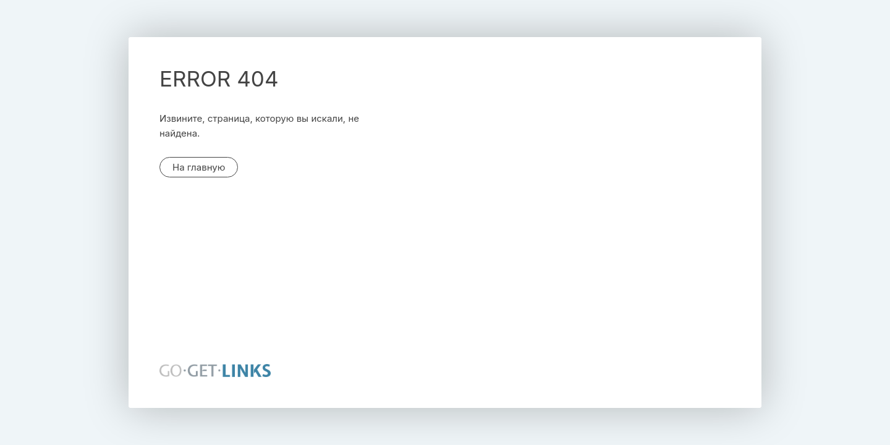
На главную (198, 167)
